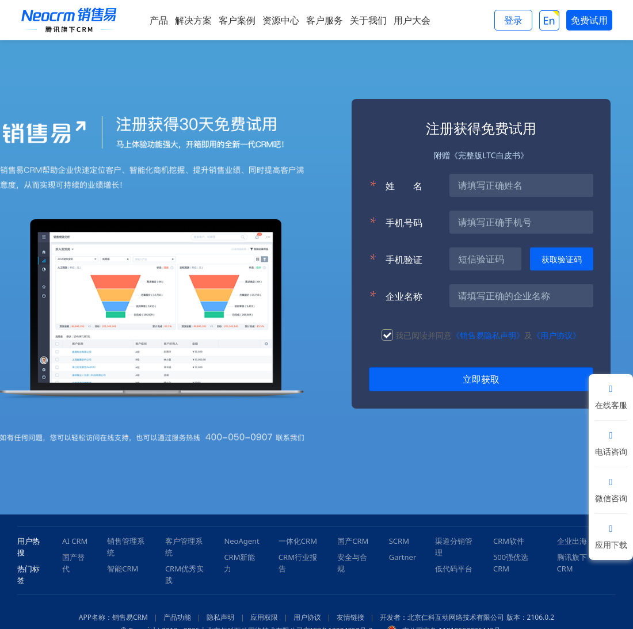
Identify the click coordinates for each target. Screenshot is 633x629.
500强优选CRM (510, 563)
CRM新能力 (239, 563)
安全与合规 (352, 563)
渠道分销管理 (453, 547)
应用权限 (264, 617)
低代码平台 (453, 568)
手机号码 (395, 222)
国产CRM (352, 541)
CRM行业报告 (298, 563)
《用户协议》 (556, 335)
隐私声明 (220, 617)
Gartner (403, 557)
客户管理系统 (184, 547)
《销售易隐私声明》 (488, 335)
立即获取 (481, 379)
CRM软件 (508, 541)
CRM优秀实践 (184, 574)
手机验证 (395, 258)
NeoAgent (241, 541)
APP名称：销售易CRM (113, 617)
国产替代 (73, 563)
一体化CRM (298, 541)
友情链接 (350, 617)
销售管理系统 (125, 547)
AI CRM (74, 541)
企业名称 (395, 295)
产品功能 (177, 617)
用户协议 (307, 617)
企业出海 (572, 541)
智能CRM (122, 568)
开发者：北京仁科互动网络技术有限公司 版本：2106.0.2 (467, 617)
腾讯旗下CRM (572, 563)
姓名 (395, 185)
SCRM (399, 541)
